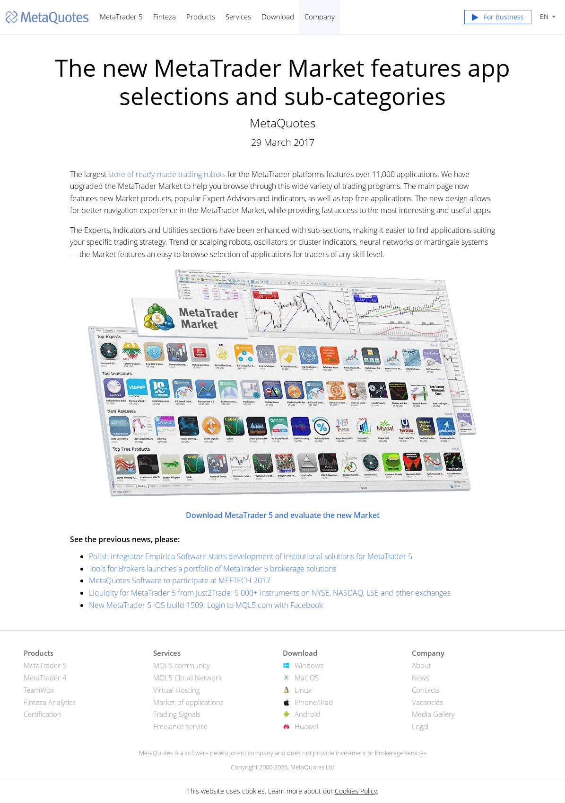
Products (200, 16)
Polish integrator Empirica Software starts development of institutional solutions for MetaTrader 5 (250, 556)
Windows (309, 665)
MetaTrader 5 (121, 16)
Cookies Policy (356, 790)
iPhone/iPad (314, 702)
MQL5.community (181, 665)
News (420, 677)
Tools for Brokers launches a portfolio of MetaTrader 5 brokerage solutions (212, 568)
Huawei (306, 726)
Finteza (164, 16)
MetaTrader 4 (45, 677)
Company (319, 16)
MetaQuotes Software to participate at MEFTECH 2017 (179, 580)
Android (307, 714)
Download (277, 16)
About (421, 665)
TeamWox (39, 690)
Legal (420, 726)
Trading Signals (176, 714)
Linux (303, 690)
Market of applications (188, 702)
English (543, 16)
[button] (498, 19)
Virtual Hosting (176, 690)
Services (238, 16)
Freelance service (180, 726)
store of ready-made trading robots (167, 174)
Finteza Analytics (50, 702)
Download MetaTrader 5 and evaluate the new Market (283, 515)
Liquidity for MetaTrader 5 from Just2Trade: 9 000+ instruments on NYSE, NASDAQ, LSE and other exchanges (270, 593)
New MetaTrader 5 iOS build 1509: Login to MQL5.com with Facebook (206, 605)
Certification (42, 714)
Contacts (426, 690)
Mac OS (307, 677)
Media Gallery (433, 714)
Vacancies (427, 702)
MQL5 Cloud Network (187, 677)
